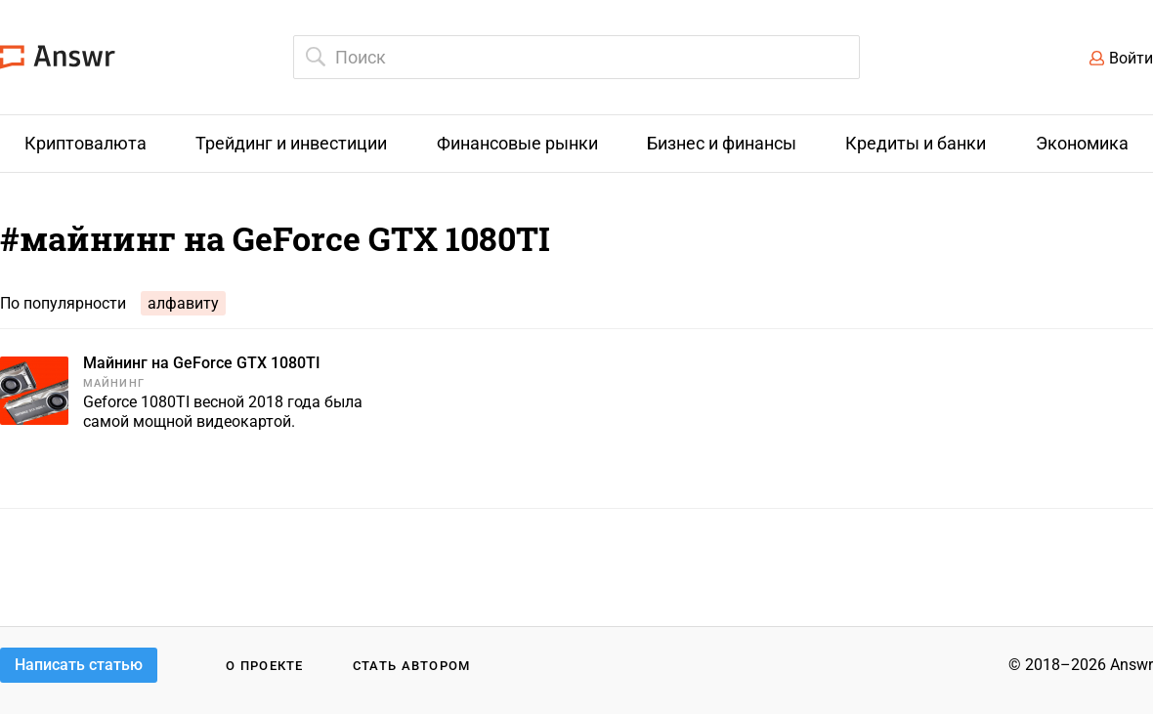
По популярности (63, 303)
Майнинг (114, 383)
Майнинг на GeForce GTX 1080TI (201, 363)
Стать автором (412, 665)
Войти (1131, 58)
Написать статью (79, 664)
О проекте (265, 665)
